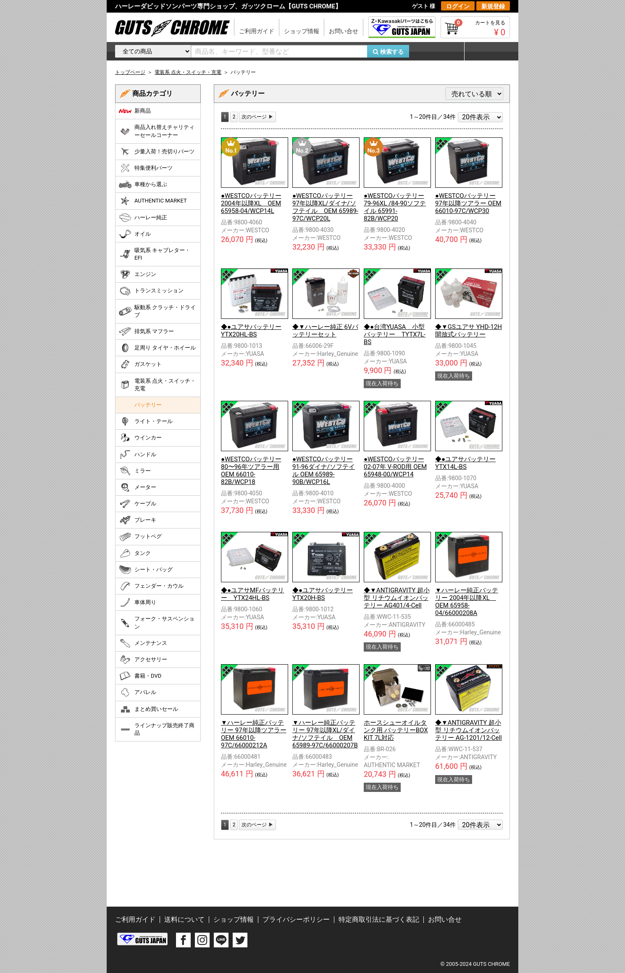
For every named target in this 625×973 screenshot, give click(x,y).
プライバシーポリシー (296, 919)
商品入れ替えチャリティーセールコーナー (156, 131)
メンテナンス (143, 643)
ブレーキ (137, 520)
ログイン (458, 6)
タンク (135, 553)
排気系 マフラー (146, 331)
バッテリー (148, 405)
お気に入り (441, 51)
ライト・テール (146, 421)
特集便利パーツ (146, 168)
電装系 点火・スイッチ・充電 (157, 385)
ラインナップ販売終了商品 (156, 729)
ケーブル (137, 504)
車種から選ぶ (143, 184)
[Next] (257, 117)
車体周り (137, 602)
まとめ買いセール (148, 709)
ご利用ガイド (256, 31)
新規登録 (493, 6)
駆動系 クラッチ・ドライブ (157, 311)
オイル (135, 234)
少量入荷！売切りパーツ (156, 151)
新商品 (135, 111)
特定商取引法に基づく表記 (379, 919)
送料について (184, 919)
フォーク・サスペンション (156, 622)
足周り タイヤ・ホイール (157, 348)
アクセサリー (143, 659)
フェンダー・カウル (151, 586)
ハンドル (137, 454)
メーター (137, 487)
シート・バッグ (146, 569)
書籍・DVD (140, 676)
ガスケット (140, 364)
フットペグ (140, 537)
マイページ (487, 51)
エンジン (137, 274)
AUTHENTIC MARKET (153, 201)
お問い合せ (343, 31)
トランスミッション (151, 291)
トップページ (130, 72)
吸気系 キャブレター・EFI (154, 254)
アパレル (137, 692)
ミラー (135, 471)
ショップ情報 (301, 31)
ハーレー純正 (143, 217)
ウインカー (140, 438)
